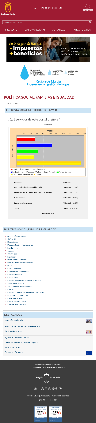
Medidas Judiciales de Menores (20, 263)
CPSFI (17, 103)
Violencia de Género (15, 283)
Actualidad (58, 30)
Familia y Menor (13, 248)
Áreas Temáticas (83, 30)
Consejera (11, 289)
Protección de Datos (60, 396)
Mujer (9, 266)
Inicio (9, 103)
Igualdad (10, 251)
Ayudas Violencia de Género (17, 338)
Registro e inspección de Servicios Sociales (24, 280)
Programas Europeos (14, 352)
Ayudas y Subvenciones (16, 236)
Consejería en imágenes (16, 304)
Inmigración (12, 254)
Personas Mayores (14, 274)
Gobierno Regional (35, 30)
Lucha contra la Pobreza (17, 260)
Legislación (11, 257)
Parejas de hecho (14, 269)
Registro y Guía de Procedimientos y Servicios (25, 292)
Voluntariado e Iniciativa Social (19, 286)
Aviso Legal (45, 396)
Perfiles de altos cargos (16, 301)
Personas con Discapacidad (18, 272)
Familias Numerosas (13, 331)
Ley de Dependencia (14, 320)
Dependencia (12, 242)
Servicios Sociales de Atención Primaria (22, 326)
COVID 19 (11, 239)
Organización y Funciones (17, 295)
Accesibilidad (33, 396)
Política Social (12, 277)
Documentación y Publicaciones (20, 245)
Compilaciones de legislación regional (21, 342)
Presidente (11, 30)
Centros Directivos (15, 298)
